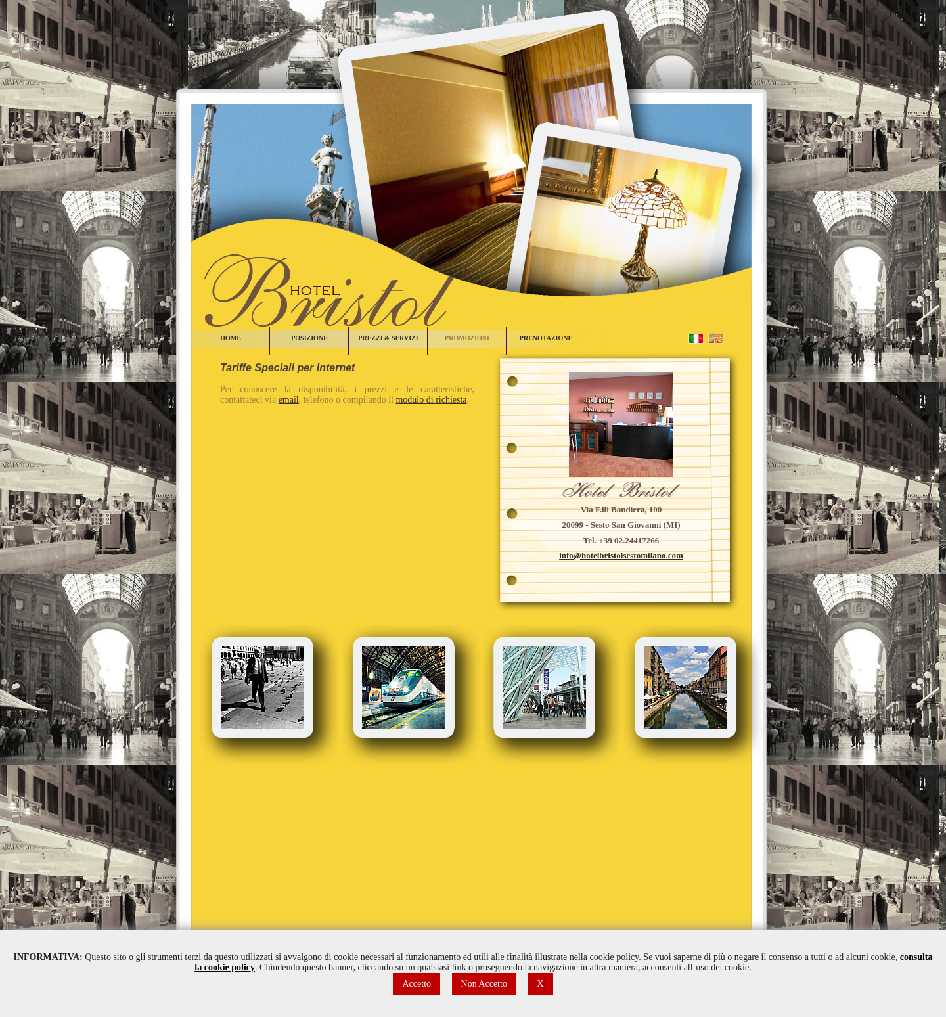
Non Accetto (484, 984)
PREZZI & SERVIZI (388, 338)
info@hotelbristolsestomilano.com (621, 555)
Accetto (416, 984)
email (289, 400)
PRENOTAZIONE (546, 338)
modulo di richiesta (430, 400)
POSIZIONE (309, 338)
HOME (230, 338)
